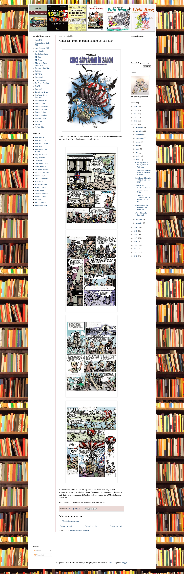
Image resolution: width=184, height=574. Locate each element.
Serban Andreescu (41, 193)
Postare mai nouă (66, 526)
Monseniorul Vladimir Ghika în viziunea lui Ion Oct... (142, 189)
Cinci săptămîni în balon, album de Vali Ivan (142, 165)
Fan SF (37, 86)
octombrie (139, 135)
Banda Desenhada (41, 54)
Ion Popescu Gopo (41, 169)
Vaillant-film (39, 127)
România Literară (41, 118)
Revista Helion (40, 112)
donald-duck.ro (40, 80)
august (138, 142)
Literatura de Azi (41, 100)
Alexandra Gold (40, 140)
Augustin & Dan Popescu (41, 150)
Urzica (37, 124)
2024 (136, 114)
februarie (139, 219)
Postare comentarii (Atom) (79, 530)
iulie (137, 145)
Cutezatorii (39, 77)
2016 (136, 242)
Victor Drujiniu (40, 202)
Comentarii (39, 555)
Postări (37, 551)
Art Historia (39, 51)
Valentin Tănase (40, 196)
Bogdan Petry (40, 157)
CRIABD (38, 74)
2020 (136, 227)
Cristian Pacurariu (41, 163)
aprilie (138, 156)
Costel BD (39, 161)
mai (137, 153)
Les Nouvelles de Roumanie (41, 96)
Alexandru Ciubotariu (42, 143)
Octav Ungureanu (41, 178)
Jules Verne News (41, 92)
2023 (136, 117)
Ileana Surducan (41, 166)
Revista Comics (40, 103)
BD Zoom (38, 60)
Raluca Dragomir (41, 184)
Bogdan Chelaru (41, 154)
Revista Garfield (41, 109)
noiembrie (139, 131)
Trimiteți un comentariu (71, 521)
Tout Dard (38, 121)
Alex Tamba (39, 137)
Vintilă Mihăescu (41, 205)
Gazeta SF (38, 89)
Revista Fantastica (41, 106)
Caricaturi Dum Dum (42, 68)
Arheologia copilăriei (42, 48)
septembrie (140, 138)
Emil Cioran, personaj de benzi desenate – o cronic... (143, 172)
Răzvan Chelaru (40, 187)
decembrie (140, 128)
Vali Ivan (38, 199)
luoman (110, 563)
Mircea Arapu (40, 175)
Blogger (124, 563)
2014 (136, 249)
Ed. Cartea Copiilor (42, 83)
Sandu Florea (39, 190)
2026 (136, 107)
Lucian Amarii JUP (42, 172)
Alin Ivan (38, 146)
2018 (136, 235)
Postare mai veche (116, 526)
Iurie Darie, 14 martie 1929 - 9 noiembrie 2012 (143, 180)
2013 (136, 252)
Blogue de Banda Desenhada (41, 64)
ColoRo (38, 71)
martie (138, 160)
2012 (136, 256)
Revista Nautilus (41, 115)
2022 (136, 121)
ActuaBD (38, 40)
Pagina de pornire (91, 526)
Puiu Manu (39, 181)
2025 (136, 110)
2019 (136, 231)
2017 (136, 238)
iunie (138, 149)
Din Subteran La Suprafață (141, 214)
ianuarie (139, 223)
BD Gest (38, 57)
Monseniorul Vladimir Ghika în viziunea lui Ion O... (142, 198)
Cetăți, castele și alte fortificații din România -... (142, 207)
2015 (136, 245)
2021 (136, 124)
